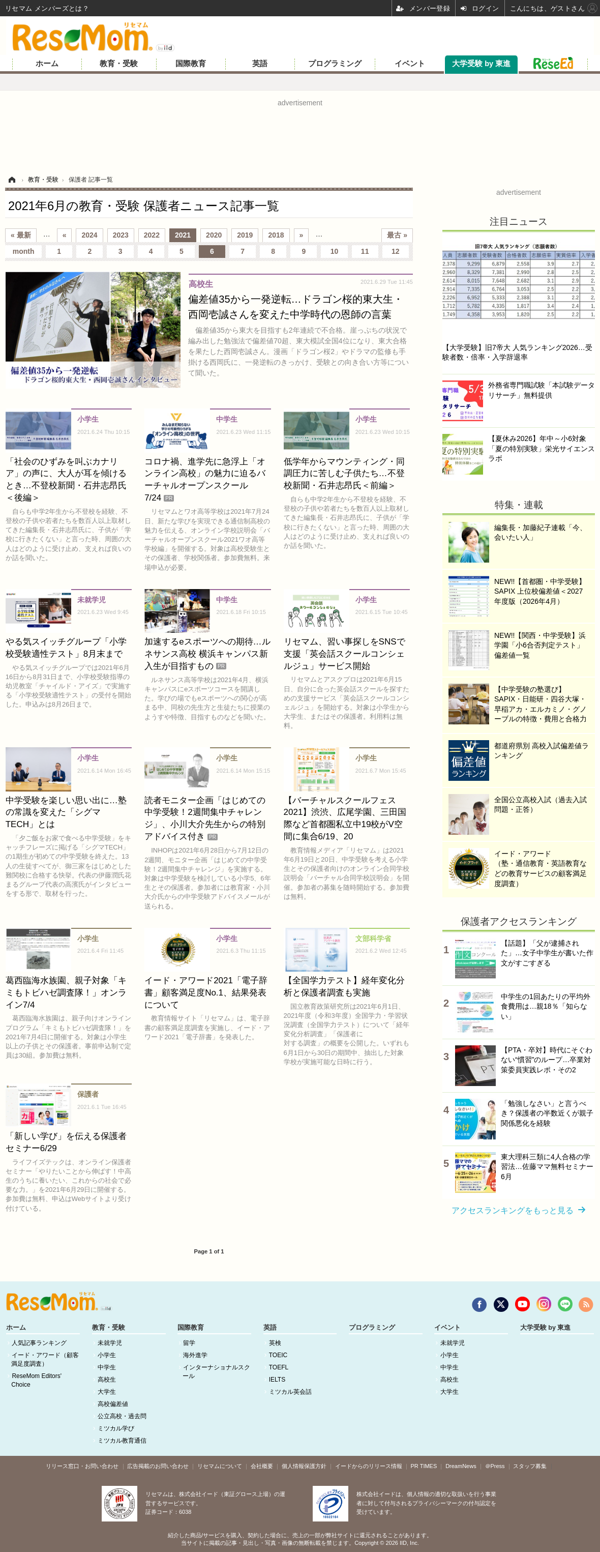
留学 (189, 1342)
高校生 (107, 1379)
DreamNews (460, 1466)
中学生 (107, 1367)
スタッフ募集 (530, 1466)
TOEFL (278, 1367)
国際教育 (190, 64)
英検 (275, 1342)
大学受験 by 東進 (481, 64)
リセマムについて (219, 1466)
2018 (276, 235)
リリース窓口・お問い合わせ (82, 1466)
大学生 (107, 1391)
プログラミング (335, 64)
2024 (89, 235)
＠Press (495, 1466)
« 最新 (21, 235)
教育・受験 (119, 64)
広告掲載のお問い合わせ (158, 1466)
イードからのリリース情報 (368, 1466)
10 (335, 251)
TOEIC (278, 1355)
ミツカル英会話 (290, 1391)
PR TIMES (424, 1466)
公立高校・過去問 (122, 1416)
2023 (121, 235)
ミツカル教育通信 (122, 1440)
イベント (410, 64)
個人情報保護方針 (304, 1466)
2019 (245, 235)
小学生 (107, 1355)
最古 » (397, 235)
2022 (152, 235)
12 (396, 251)
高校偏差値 (113, 1404)
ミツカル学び (116, 1428)
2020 (214, 235)
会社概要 (262, 1466)
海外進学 (195, 1355)
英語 (259, 64)
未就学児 (110, 1342)
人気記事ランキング (39, 1342)
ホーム (47, 64)
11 (365, 251)
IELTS (277, 1379)
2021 (183, 235)
